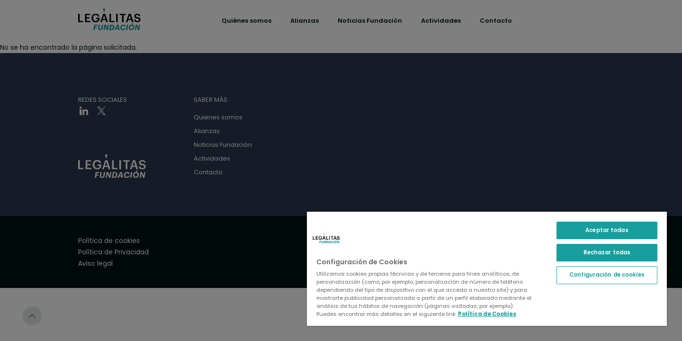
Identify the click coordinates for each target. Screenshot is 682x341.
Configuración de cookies (607, 274)
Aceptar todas (606, 230)
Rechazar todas (607, 252)
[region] (487, 268)
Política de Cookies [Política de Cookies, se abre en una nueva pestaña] (487, 314)
